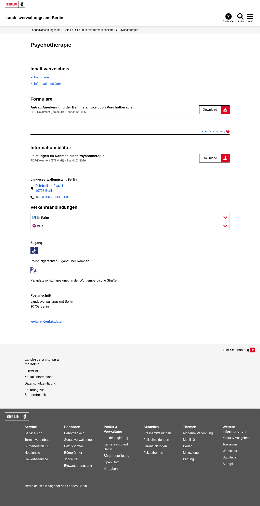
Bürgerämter (73, 452)
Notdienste (32, 452)
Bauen (187, 446)
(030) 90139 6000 (55, 197)
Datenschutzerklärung (40, 383)
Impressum (33, 370)
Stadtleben (230, 457)
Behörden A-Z (74, 433)
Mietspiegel (191, 452)
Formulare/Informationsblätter (96, 29)
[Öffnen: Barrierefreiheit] (228, 17)
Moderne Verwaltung (198, 433)
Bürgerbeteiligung (116, 455)
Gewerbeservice (36, 459)
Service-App (33, 433)
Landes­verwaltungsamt (45, 29)
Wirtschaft (230, 451)
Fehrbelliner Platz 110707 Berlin (49, 188)
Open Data (111, 462)
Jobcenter (71, 459)
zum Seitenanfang (236, 350)
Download (210, 109)
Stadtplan (229, 464)
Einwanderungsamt (78, 465)
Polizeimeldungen (156, 439)
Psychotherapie (128, 29)
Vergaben (111, 468)
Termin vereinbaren (38, 439)
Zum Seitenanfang (213, 131)
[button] (130, 217)
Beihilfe (68, 29)
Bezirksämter (73, 446)
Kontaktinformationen (40, 377)
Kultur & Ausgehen (236, 438)
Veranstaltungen (155, 446)
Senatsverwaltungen (79, 439)
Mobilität (189, 439)
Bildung (188, 459)
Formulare (41, 77)
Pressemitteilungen (157, 433)
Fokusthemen (153, 452)
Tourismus (230, 444)
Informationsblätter (47, 84)
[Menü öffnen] (250, 17)
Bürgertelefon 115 (37, 446)
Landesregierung (116, 438)
